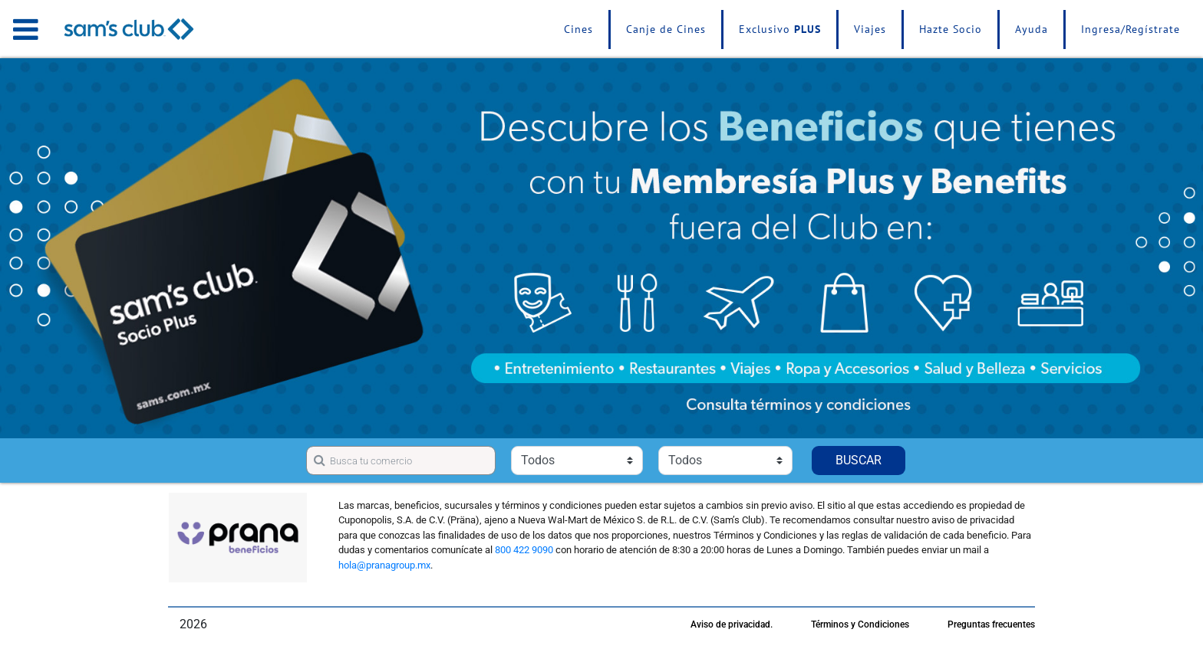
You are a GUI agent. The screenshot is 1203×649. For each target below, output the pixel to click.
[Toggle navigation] (26, 29)
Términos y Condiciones (860, 624)
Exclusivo (780, 29)
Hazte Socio (950, 29)
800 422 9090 (524, 550)
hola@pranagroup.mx (384, 565)
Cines (578, 29)
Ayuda (1031, 29)
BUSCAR (859, 460)
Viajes (870, 29)
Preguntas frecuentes (991, 624)
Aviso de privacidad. (731, 624)
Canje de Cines (666, 29)
